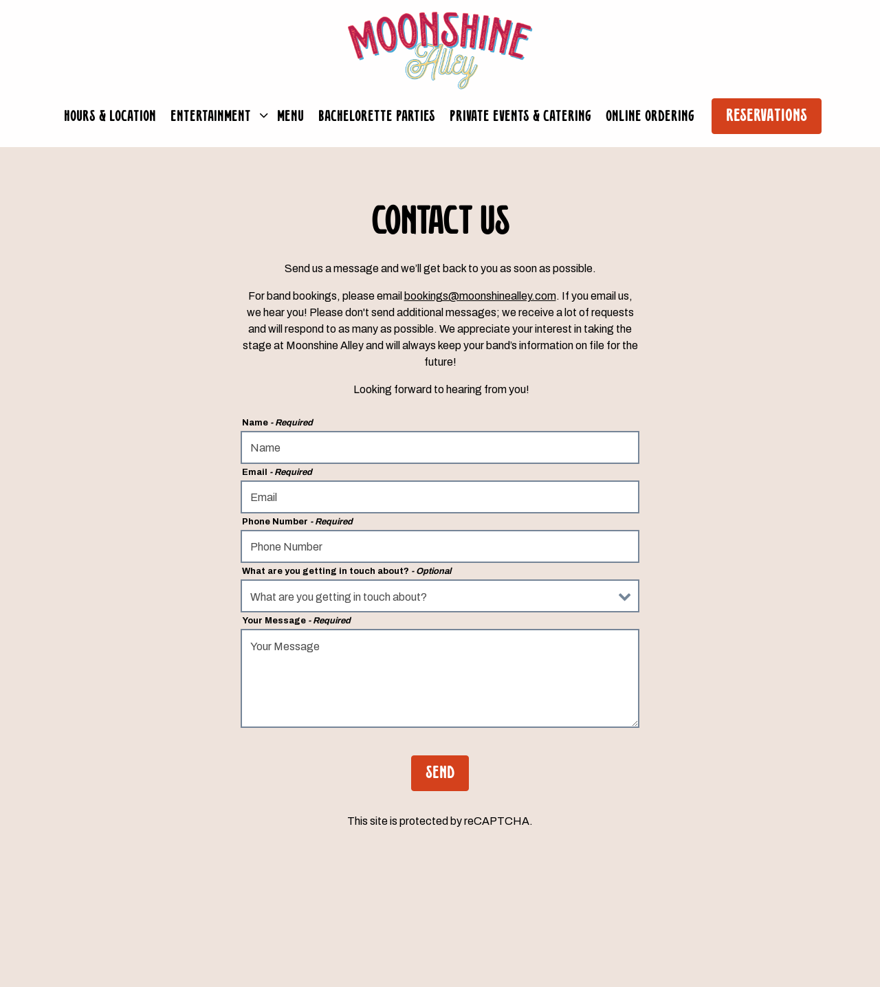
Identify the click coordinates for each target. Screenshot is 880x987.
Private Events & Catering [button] (520, 117)
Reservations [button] (766, 116)
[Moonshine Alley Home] (440, 50)
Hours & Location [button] (110, 117)
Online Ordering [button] (650, 117)
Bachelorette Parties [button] (376, 117)
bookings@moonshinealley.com (480, 296)
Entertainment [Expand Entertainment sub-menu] (216, 115)
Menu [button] (290, 117)
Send (440, 773)
